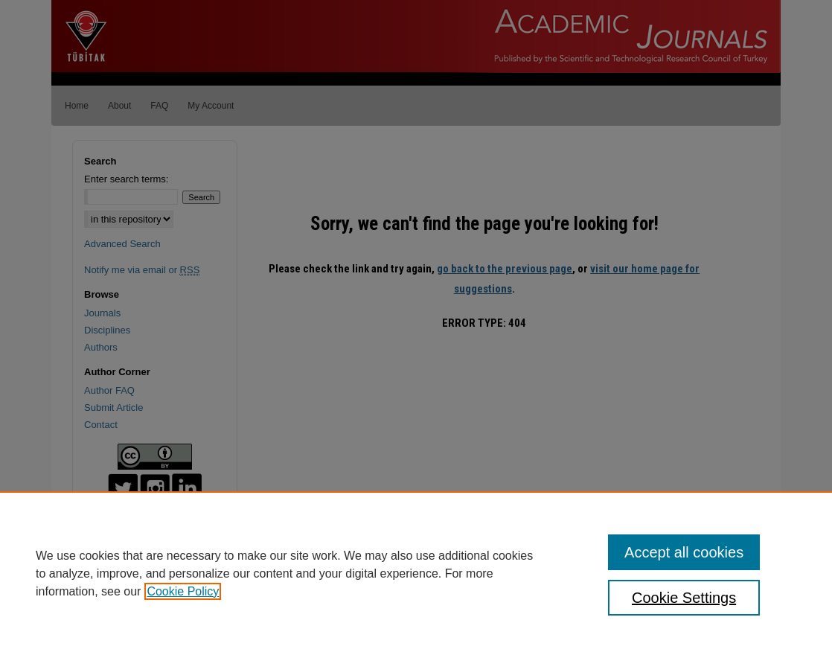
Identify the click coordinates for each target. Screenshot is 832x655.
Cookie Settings (684, 598)
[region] (416, 573)
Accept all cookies (683, 552)
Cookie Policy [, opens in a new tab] (183, 591)
